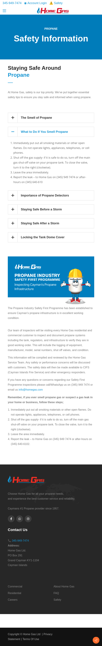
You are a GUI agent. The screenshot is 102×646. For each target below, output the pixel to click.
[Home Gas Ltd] (53, 10)
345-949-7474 (12, 3)
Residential (14, 593)
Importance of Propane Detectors (38, 195)
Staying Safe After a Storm (33, 223)
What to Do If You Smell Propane (38, 132)
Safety (57, 599)
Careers (12, 599)
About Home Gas (64, 586)
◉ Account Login (35, 3)
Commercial (15, 586)
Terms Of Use (31, 639)
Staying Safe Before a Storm (35, 209)
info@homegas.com (31, 389)
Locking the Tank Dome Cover (36, 237)
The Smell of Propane (30, 117)
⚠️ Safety (56, 3)
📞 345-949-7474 (18, 540)
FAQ (56, 593)
